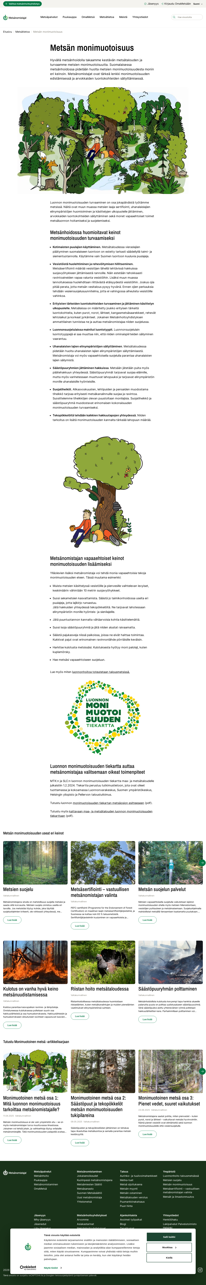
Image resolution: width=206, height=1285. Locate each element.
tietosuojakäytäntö (64, 1274)
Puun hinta (126, 1205)
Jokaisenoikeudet (87, 1175)
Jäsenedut (40, 1223)
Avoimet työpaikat (131, 1218)
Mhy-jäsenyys (42, 1218)
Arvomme (83, 1218)
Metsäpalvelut (49, 17)
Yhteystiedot (140, 17)
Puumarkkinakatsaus (132, 1200)
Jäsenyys (151, 3)
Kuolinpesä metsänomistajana (94, 1179)
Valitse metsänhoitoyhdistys (22, 3)
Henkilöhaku (170, 1218)
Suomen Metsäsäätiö (89, 1192)
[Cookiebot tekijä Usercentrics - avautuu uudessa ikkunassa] (28, 1265)
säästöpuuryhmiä (78, 626)
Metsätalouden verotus (134, 1196)
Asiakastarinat (85, 1223)
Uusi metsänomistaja (89, 1196)
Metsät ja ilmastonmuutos (178, 1196)
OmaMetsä (88, 17)
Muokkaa (169, 1244)
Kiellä (169, 1255)
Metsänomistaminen (46, 1183)
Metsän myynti (129, 1187)
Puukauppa (69, 17)
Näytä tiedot (51, 1265)
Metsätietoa (107, 17)
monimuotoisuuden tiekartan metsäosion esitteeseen (108, 802)
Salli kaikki (169, 1234)
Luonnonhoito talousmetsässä (181, 1175)
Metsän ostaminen (131, 1192)
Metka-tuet (126, 1179)
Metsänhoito (41, 1175)
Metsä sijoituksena (131, 1183)
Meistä (123, 17)
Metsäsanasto (85, 1187)
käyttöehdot (82, 1274)
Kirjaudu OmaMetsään (176, 3)
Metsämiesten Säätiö (89, 1183)
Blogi (123, 1223)
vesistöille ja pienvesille (105, 585)
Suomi (198, 4)
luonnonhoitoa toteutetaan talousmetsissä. (101, 671)
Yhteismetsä (84, 1200)
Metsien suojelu (172, 1179)
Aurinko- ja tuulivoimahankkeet (138, 1175)
